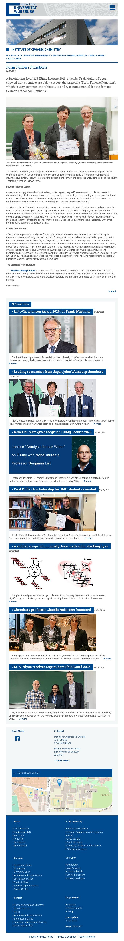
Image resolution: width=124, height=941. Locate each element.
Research (18, 835)
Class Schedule (74, 871)
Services (18, 858)
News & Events (97, 55)
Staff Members (74, 842)
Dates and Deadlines (77, 828)
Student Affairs (21, 882)
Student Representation (25, 886)
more (14, 363)
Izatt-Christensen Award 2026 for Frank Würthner (52, 311)
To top (69, 911)
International (20, 846)
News (69, 835)
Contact (60, 731)
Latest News (14, 59)
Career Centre (20, 889)
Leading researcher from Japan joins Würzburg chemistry (58, 372)
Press (16, 912)
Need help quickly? (23, 925)
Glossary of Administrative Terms (83, 846)
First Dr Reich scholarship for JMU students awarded (55, 489)
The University (21, 828)
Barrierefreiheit (87, 936)
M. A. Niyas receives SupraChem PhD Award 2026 (52, 667)
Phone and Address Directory (28, 905)
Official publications (76, 849)
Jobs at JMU (73, 839)
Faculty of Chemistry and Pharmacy (30, 55)
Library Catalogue (75, 878)
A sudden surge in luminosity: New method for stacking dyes (61, 546)
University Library (22, 865)
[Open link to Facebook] (16, 738)
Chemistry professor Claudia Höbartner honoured (52, 610)
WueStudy (72, 865)
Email (60, 754)
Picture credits (74, 908)
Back (113, 291)
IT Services (19, 868)
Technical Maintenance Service (29, 922)
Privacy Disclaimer (66, 936)
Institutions (19, 842)
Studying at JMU (22, 832)
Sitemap (71, 904)
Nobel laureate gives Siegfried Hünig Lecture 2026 (52, 432)
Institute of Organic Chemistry (36, 49)
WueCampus (73, 868)
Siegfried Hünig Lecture (23, 270)
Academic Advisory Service (27, 875)
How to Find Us (21, 908)
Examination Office (23, 879)
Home (16, 821)
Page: (68, 926)
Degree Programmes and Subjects (84, 832)
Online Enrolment (75, 875)
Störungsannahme (23, 919)
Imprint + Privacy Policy (41, 936)
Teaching (18, 839)
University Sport (21, 872)
